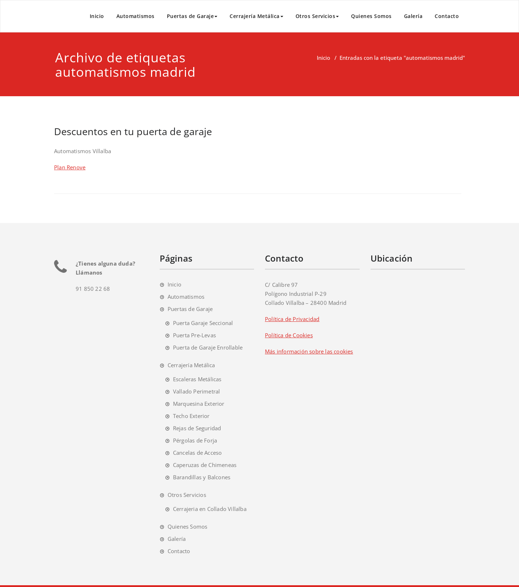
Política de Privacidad (292, 319)
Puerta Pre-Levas (194, 335)
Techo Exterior (191, 415)
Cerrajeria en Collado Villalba (210, 508)
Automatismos (135, 16)
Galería (413, 16)
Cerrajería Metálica (256, 16)
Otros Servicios (317, 16)
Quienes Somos (371, 16)
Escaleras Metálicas (197, 379)
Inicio (97, 16)
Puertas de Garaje (192, 16)
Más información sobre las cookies (309, 351)
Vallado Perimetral (196, 391)
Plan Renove (69, 167)
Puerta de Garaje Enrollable (208, 347)
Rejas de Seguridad (197, 428)
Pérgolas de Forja (195, 440)
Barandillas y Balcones (201, 477)
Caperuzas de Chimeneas (204, 464)
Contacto (447, 16)
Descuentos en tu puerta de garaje (133, 131)
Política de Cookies (289, 335)
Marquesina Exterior (199, 403)
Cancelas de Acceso (197, 452)
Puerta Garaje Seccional (203, 322)
